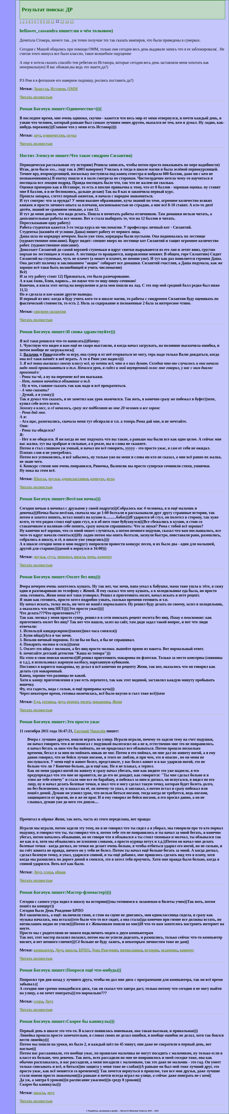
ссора (48, 872)
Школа (40, 479)
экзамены (169, 950)
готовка (49, 702)
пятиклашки (131, 950)
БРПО (84, 950)
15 (72, 21)
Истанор (57, 89)
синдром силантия (50, 311)
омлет (85, 702)
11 (52, 21)
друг (37, 135)
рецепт (72, 702)
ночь (91, 557)
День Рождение (105, 950)
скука (71, 135)
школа (79, 557)
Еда (37, 702)
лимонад (64, 557)
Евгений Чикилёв (90, 731)
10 (48, 21)
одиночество (54, 135)
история (152, 950)
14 (67, 21)
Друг (38, 872)
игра (111, 479)
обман (60, 872)
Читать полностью (36, 97)
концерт (104, 557)
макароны (101, 702)
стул (51, 557)
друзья (54, 479)
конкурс (97, 479)
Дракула (41, 89)
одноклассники (75, 479)
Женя (117, 702)
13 (62, 21)
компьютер (43, 950)
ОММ (72, 89)
